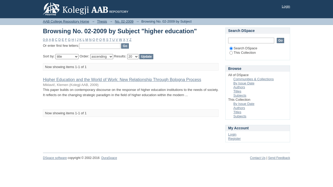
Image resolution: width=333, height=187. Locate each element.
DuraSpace (109, 158)
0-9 (45, 40)
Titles (237, 91)
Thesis (102, 21)
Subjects (239, 95)
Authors (239, 87)
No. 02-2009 (124, 21)
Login (286, 6)
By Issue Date (243, 83)
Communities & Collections (253, 79)
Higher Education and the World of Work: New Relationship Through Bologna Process (122, 79)
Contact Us (258, 158)
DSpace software (55, 158)
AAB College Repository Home (66, 21)
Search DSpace (243, 48)
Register (234, 139)
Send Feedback (279, 158)
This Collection (242, 53)
